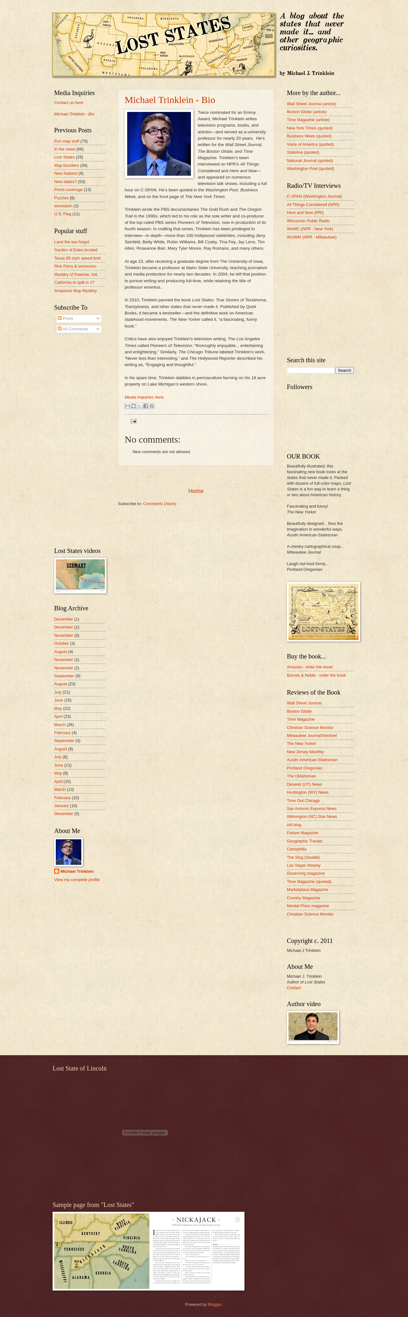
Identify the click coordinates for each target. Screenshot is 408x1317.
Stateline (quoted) (303, 152)
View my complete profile (77, 879)
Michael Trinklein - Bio (170, 99)
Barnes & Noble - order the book (316, 675)
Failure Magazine (302, 832)
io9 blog (294, 824)
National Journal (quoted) (310, 160)
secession (63, 205)
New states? (65, 181)
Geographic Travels (305, 841)
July (58, 692)
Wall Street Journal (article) (311, 103)
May (58, 708)
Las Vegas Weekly (304, 865)
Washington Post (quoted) (310, 168)
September (64, 675)
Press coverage (68, 189)
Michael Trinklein (77, 871)
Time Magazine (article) (308, 119)
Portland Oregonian (305, 768)
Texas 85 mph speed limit (77, 258)
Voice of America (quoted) (310, 144)
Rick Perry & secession (75, 266)
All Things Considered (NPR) (313, 204)
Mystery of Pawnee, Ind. (76, 274)
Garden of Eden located (76, 249)
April (58, 716)
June (58, 700)
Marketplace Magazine (307, 889)
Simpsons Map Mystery (75, 290)
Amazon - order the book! (310, 667)
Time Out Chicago (303, 800)
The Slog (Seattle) (303, 857)
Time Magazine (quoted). (309, 881)
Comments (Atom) (159, 503)
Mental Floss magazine (308, 905)
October (61, 643)
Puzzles (61, 197)
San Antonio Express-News (312, 808)
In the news (64, 149)
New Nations (65, 173)
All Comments (73, 329)
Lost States (64, 157)
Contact (294, 987)
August (60, 651)
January (61, 805)
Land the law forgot (71, 241)
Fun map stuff (66, 141)
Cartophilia (297, 849)
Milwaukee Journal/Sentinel (312, 735)
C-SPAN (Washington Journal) (314, 196)
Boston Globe (299, 711)
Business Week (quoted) (309, 136)
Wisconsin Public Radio (308, 220)
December (63, 619)
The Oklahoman (301, 776)
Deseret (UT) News (304, 784)
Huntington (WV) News (308, 792)
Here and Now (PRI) (305, 212)
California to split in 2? (74, 282)
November (63, 635)
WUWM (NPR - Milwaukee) (312, 237)
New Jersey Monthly (305, 751)
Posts (65, 318)
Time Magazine (301, 719)
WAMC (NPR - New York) (310, 228)
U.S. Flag (62, 213)
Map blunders (66, 165)
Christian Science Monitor (310, 727)
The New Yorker (301, 743)
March (60, 724)
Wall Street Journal (304, 703)
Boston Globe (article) (307, 111)
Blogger (215, 1304)
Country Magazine (303, 897)
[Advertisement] (196, 476)
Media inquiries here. (144, 397)
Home (196, 491)
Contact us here (68, 102)
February (62, 732)
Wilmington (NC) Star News (312, 816)
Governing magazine (306, 873)
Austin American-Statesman (312, 759)
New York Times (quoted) (310, 128)
